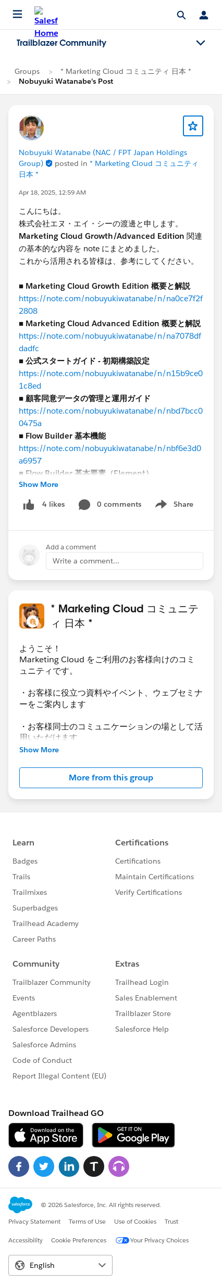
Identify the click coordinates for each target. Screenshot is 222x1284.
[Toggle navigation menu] (200, 43)
